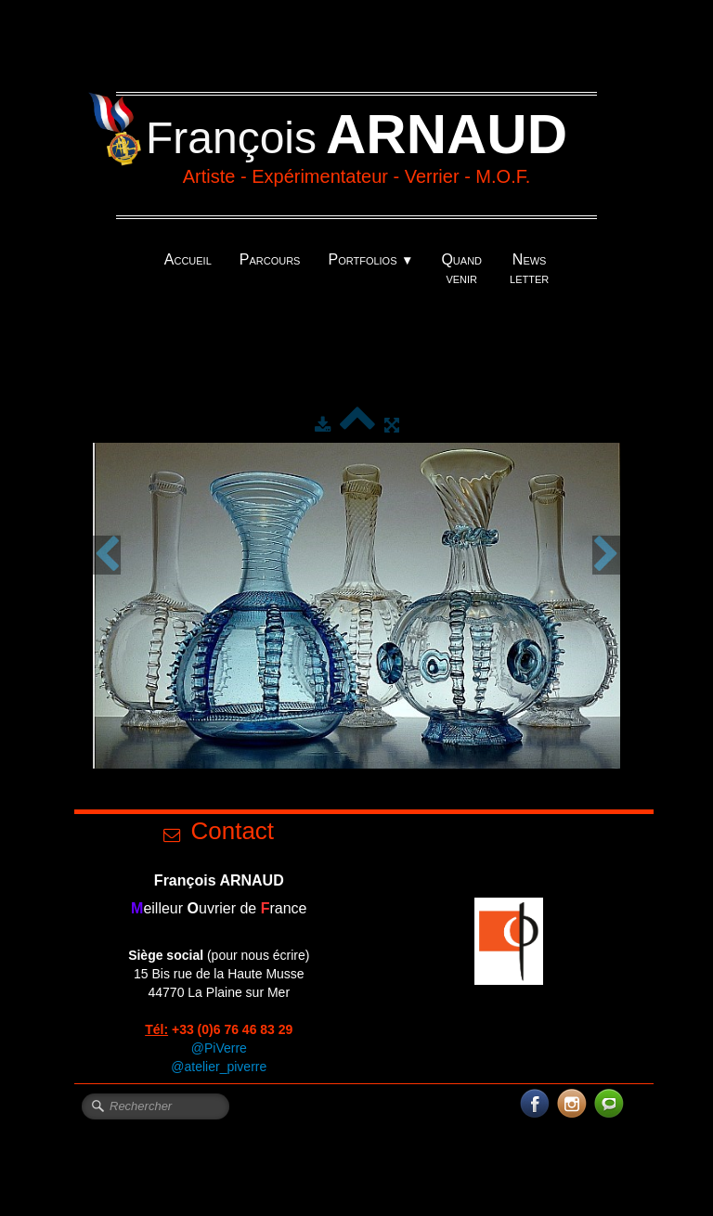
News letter (529, 269)
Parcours (270, 259)
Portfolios (370, 259)
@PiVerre (219, 1048)
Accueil (188, 259)
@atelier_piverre (218, 1066)
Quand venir (461, 269)
